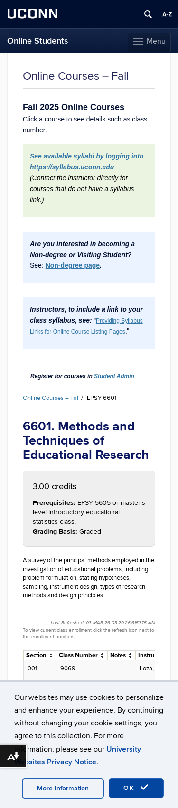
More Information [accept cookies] (63, 788)
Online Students (37, 41)
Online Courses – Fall (51, 398)
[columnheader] (40, 655)
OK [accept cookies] (136, 787)
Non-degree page (73, 265)
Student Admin (114, 376)
